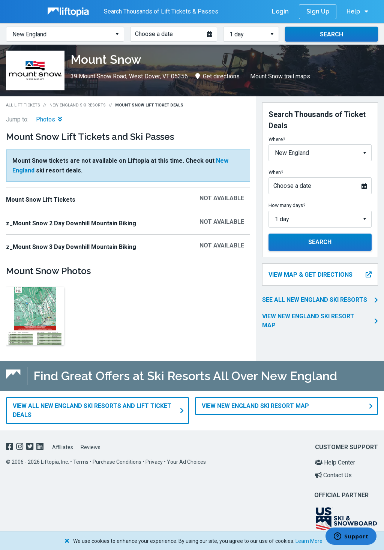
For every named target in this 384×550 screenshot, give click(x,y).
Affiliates (62, 447)
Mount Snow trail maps (280, 76)
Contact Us (333, 474)
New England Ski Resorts (78, 105)
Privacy (154, 462)
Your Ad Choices (186, 462)
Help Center (335, 462)
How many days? (287, 205)
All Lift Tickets (23, 105)
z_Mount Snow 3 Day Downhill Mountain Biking (71, 246)
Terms (80, 462)
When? (276, 172)
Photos (49, 119)
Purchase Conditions (117, 462)
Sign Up (317, 11)
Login (280, 11)
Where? (276, 139)
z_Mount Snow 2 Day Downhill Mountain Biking (71, 223)
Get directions (217, 76)
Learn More (309, 541)
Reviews (90, 447)
